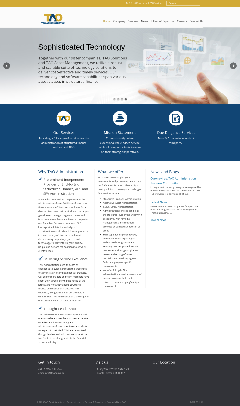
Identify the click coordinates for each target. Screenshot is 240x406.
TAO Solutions (156, 3)
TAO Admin (53, 18)
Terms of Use (74, 402)
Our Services (63, 132)
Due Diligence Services (176, 132)
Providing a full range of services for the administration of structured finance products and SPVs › (64, 143)
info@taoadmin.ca (54, 373)
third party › (176, 143)
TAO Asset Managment (137, 3)
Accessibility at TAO (116, 402)
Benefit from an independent (176, 138)
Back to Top (196, 402)
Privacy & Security (94, 402)
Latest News (158, 202)
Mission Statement (120, 132)
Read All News (158, 219)
